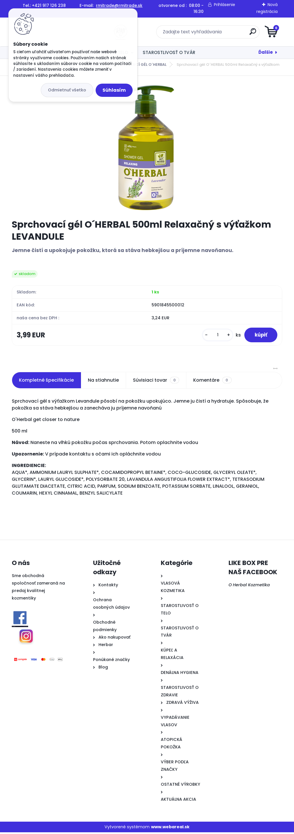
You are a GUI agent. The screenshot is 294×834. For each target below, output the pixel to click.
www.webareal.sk (170, 828)
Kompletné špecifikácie (46, 381)
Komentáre (212, 381)
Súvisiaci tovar (156, 381)
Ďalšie (265, 52)
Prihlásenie (224, 4)
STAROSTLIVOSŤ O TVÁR (169, 52)
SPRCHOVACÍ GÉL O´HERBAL (140, 64)
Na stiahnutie (103, 381)
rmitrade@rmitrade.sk (119, 5)
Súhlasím (114, 90)
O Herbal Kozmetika (249, 586)
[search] (216, 33)
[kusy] (214, 335)
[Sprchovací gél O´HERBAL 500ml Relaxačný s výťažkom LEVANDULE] (147, 147)
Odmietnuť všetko (67, 90)
